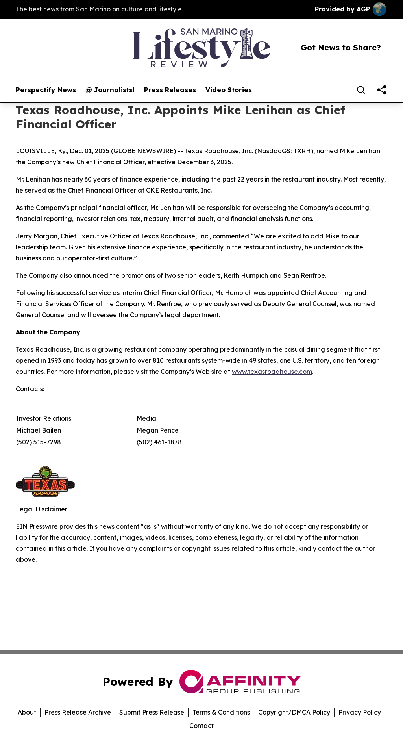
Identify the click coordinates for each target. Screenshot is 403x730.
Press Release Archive (77, 712)
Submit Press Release (151, 712)
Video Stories (228, 90)
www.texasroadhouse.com (272, 371)
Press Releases (170, 90)
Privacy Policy (359, 712)
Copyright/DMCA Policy (294, 712)
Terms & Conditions (221, 712)
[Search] (360, 90)
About (27, 712)
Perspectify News (46, 90)
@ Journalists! (110, 90)
